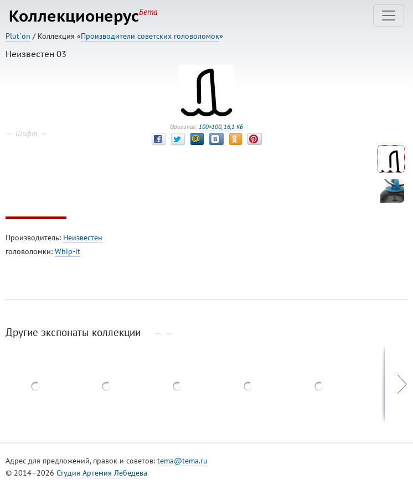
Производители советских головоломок (150, 36)
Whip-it (67, 251)
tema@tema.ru (182, 461)
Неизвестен (82, 238)
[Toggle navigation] (388, 15)
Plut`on (18, 36)
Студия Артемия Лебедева (101, 473)
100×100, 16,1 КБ (221, 127)
